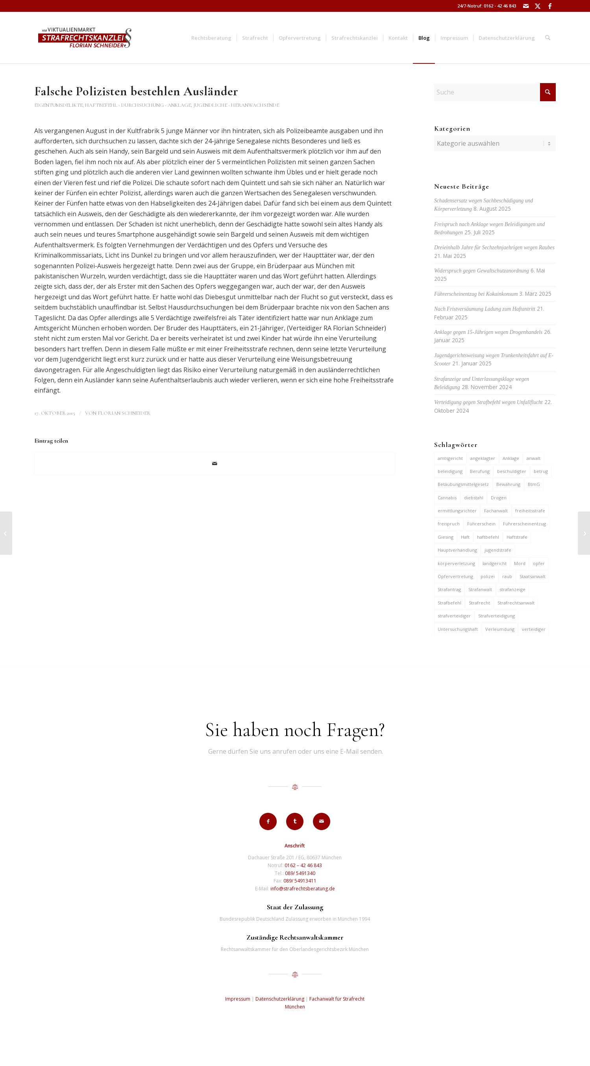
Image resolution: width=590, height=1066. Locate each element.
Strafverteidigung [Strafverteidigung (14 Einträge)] (496, 616)
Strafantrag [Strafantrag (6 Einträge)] (449, 589)
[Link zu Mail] (526, 6)
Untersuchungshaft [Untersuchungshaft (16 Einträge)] (458, 629)
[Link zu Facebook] (550, 6)
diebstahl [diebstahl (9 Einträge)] (473, 498)
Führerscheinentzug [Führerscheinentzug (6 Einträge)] (524, 524)
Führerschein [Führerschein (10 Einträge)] (481, 524)
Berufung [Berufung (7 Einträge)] (480, 471)
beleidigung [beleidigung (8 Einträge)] (450, 471)
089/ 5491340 (300, 873)
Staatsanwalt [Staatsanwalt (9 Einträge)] (533, 576)
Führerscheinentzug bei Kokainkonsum (476, 294)
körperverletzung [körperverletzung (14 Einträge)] (456, 563)
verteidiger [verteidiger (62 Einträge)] (534, 629)
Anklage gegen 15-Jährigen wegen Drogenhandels (488, 332)
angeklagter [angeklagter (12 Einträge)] (482, 458)
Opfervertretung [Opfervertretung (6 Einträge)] (455, 576)
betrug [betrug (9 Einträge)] (541, 471)
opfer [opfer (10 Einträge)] (539, 563)
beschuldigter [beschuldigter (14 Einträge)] (511, 471)
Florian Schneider (124, 413)
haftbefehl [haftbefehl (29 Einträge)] (488, 537)
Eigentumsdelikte (58, 105)
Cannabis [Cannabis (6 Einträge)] (447, 498)
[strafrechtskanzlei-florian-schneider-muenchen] (84, 37)
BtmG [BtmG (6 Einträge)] (534, 484)
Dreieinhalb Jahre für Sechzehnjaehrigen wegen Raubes (494, 247)
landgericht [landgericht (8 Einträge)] (495, 563)
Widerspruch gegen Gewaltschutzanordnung (481, 271)
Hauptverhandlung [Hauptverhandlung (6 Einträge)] (457, 550)
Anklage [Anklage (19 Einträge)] (511, 458)
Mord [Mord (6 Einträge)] (519, 563)
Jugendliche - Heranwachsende (236, 105)
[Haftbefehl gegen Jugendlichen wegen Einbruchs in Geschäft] (6, 533)
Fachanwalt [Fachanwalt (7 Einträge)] (496, 511)
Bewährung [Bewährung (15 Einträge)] (508, 484)
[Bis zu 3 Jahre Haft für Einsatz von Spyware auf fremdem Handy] (584, 533)
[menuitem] (211, 37)
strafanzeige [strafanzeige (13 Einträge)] (512, 589)
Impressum (237, 999)
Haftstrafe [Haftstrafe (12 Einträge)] (517, 537)
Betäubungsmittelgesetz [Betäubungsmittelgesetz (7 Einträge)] (463, 484)
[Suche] (547, 37)
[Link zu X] (538, 6)
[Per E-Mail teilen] (215, 463)
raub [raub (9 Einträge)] (507, 576)
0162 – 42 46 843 (303, 865)
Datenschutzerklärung (279, 999)
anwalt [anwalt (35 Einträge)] (533, 458)
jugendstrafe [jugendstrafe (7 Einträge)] (498, 550)
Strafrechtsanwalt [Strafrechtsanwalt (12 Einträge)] (516, 603)
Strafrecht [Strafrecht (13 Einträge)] (479, 603)
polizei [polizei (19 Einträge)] (488, 576)
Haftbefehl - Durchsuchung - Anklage (138, 105)
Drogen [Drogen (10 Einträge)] (499, 498)
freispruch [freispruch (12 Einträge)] (449, 524)
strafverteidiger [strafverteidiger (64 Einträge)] (454, 616)
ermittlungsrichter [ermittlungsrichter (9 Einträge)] (457, 511)
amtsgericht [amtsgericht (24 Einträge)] (450, 458)
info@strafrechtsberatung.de (302, 888)
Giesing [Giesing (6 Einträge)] (445, 537)
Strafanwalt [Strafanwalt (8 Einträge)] (480, 589)
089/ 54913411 (299, 880)
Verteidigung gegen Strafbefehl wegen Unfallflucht (488, 402)
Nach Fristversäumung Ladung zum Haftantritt (484, 309)
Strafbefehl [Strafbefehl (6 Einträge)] (449, 603)
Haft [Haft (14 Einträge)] (465, 537)
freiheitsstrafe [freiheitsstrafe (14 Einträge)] (530, 511)
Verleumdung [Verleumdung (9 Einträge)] (499, 629)
